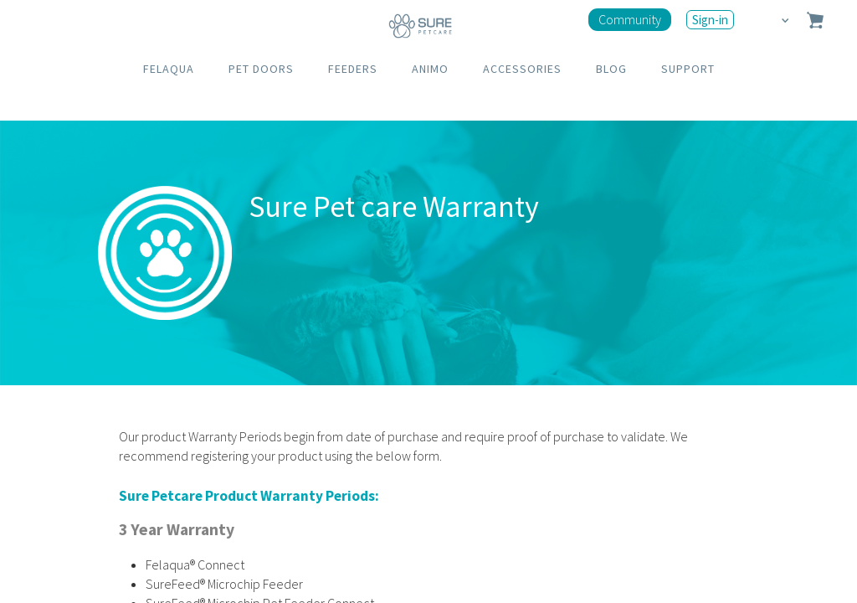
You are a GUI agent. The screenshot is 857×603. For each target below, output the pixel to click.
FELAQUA (168, 68)
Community (629, 19)
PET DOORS (261, 68)
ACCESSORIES (522, 68)
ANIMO (430, 68)
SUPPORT (688, 68)
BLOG (611, 68)
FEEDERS (352, 68)
